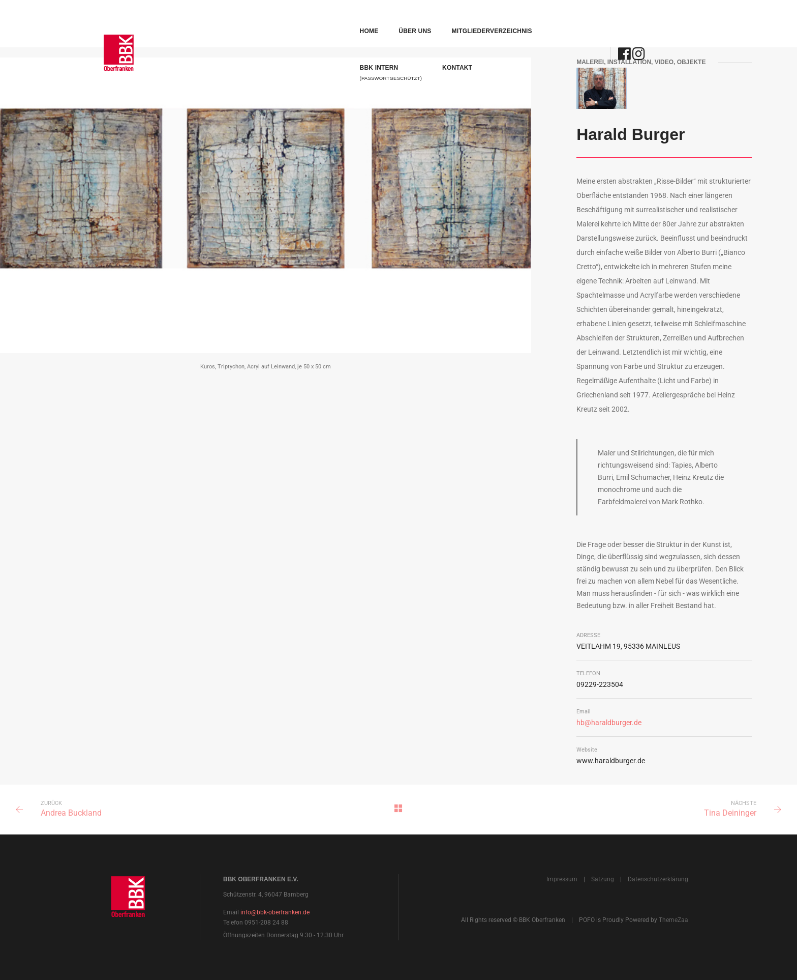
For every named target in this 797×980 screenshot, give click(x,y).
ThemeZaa (673, 920)
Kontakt (536, 18)
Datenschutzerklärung (658, 879)
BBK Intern (469, 23)
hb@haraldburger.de (608, 722)
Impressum (561, 879)
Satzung (602, 879)
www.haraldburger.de (610, 761)
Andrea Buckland (71, 813)
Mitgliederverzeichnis (378, 18)
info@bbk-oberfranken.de (275, 912)
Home (255, 18)
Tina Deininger (730, 813)
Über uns (301, 18)
